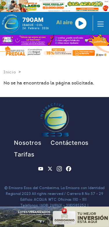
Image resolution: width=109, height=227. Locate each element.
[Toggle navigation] (99, 23)
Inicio (9, 72)
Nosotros (27, 142)
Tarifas (24, 154)
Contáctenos (70, 142)
